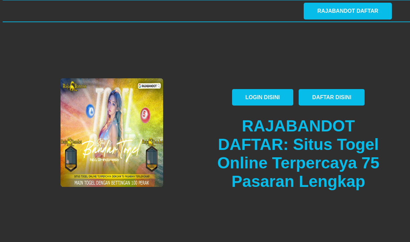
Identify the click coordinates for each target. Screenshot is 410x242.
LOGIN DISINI (263, 97)
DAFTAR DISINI (331, 97)
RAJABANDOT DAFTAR (347, 11)
